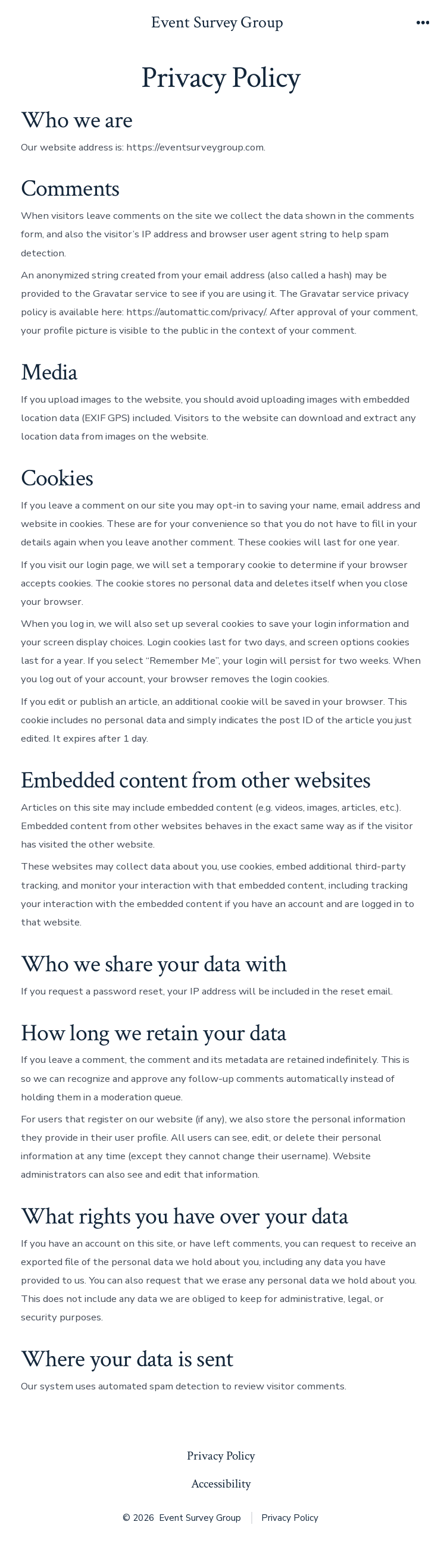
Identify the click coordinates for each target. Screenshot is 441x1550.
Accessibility (221, 1484)
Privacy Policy (221, 1456)
